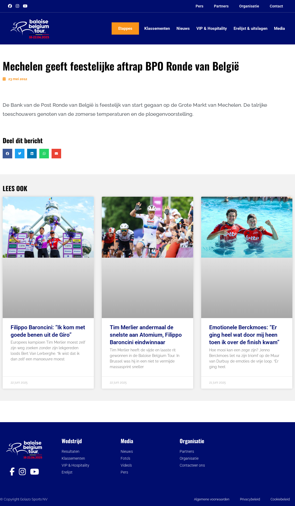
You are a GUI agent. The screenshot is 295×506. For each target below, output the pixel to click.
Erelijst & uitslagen (250, 28)
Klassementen (157, 28)
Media (279, 28)
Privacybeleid (250, 499)
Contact (276, 6)
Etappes (125, 28)
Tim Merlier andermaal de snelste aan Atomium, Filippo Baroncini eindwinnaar (146, 334)
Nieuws (183, 28)
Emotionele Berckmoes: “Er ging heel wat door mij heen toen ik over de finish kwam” (244, 334)
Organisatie (249, 6)
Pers (199, 6)
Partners (221, 6)
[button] (7, 153)
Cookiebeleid (280, 499)
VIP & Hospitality (211, 28)
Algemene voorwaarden (211, 499)
